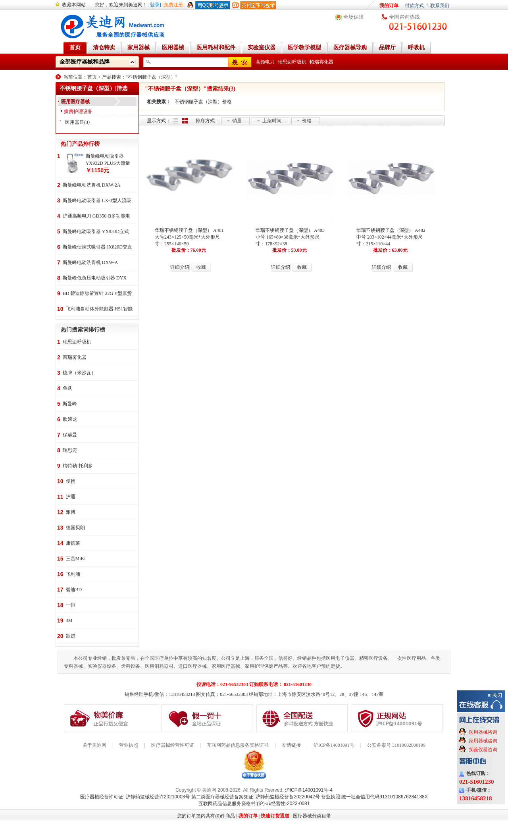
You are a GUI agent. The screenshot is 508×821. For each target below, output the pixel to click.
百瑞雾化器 (75, 357)
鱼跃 (67, 388)
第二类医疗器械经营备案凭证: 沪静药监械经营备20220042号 (255, 797)
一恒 (70, 605)
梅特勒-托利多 (78, 465)
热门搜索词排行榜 (83, 330)
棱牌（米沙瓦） (79, 373)
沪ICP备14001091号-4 (309, 790)
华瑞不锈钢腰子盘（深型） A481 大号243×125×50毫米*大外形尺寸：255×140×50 (189, 237)
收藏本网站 (74, 5)
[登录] (154, 5)
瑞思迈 (70, 450)
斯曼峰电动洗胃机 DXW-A (90, 262)
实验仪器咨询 (483, 749)
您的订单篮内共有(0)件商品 (206, 816)
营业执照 (128, 745)
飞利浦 (73, 574)
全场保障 (353, 17)
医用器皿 (74, 122)
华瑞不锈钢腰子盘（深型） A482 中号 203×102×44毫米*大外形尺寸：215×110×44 (390, 237)
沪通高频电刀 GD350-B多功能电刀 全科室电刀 (96, 216)
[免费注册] (173, 5)
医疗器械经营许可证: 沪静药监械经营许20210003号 (135, 797)
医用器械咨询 (483, 732)
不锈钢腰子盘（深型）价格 (203, 101)
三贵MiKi (76, 558)
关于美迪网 (94, 745)
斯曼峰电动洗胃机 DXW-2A (92, 185)
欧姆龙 (70, 419)
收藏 (201, 267)
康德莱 (73, 543)
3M (69, 620)
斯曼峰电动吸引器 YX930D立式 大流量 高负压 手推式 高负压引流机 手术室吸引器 (96, 232)
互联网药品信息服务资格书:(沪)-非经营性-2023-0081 (254, 803)
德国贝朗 (75, 527)
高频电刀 (265, 62)
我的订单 (388, 5)
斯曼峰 (70, 404)
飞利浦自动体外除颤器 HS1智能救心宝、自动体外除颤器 (99, 309)
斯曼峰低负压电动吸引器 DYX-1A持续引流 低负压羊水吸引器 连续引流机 (95, 278)
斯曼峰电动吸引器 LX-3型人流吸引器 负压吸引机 (97, 201)
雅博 (70, 512)
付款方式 (414, 5)
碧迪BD (74, 589)
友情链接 (291, 745)
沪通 (70, 496)
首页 (92, 77)
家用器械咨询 (483, 741)
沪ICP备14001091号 (334, 745)
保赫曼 (70, 434)
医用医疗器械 (75, 101)
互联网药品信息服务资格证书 (238, 745)
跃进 (70, 636)
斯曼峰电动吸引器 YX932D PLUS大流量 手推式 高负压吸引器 (108, 160)
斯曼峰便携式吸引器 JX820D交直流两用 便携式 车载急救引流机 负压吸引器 (97, 247)
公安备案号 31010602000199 (396, 745)
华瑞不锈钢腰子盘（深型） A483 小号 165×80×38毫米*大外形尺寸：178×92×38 (290, 237)
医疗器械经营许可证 (172, 745)
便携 (70, 481)
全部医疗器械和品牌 (85, 62)
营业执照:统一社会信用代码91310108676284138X (374, 797)
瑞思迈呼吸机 (292, 62)
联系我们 (439, 5)
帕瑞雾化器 (321, 62)
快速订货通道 (275, 816)
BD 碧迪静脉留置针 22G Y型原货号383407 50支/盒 (97, 294)
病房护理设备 (78, 111)
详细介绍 (179, 267)
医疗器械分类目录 (312, 816)
